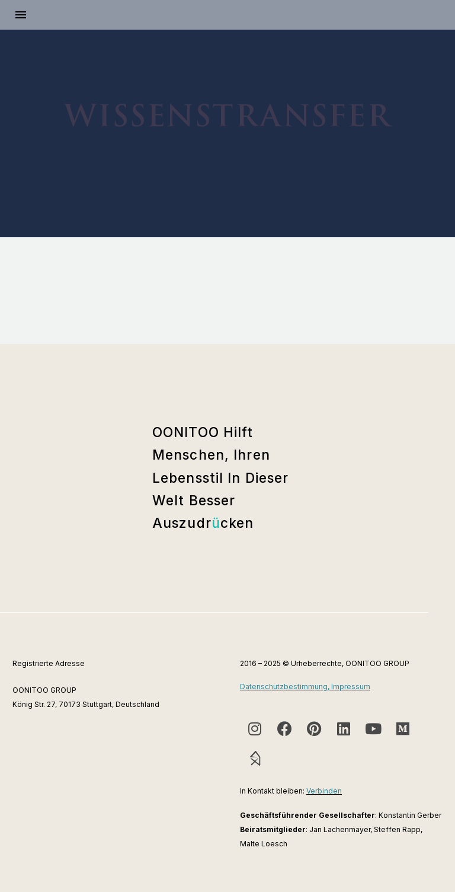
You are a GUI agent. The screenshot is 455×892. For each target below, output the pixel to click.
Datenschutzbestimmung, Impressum (305, 686)
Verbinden (324, 790)
